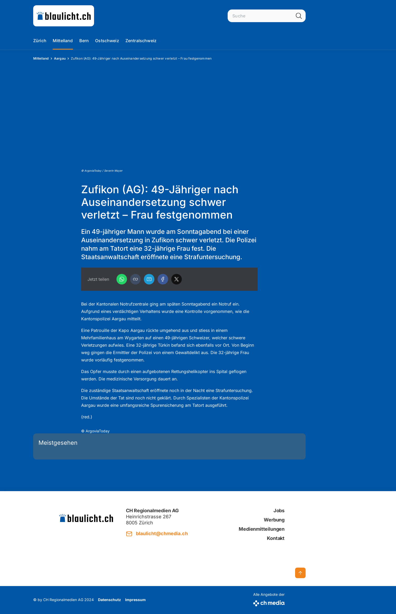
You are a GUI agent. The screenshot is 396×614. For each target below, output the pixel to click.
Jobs (279, 510)
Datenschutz (109, 599)
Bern (84, 40)
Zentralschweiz (141, 40)
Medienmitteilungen (262, 529)
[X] (176, 279)
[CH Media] (269, 602)
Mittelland (63, 40)
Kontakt (276, 538)
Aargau (60, 58)
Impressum (135, 599)
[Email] (149, 279)
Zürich (39, 40)
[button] (135, 279)
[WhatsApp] (121, 279)
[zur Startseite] (64, 15)
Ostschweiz (107, 40)
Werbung (274, 520)
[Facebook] (163, 279)
